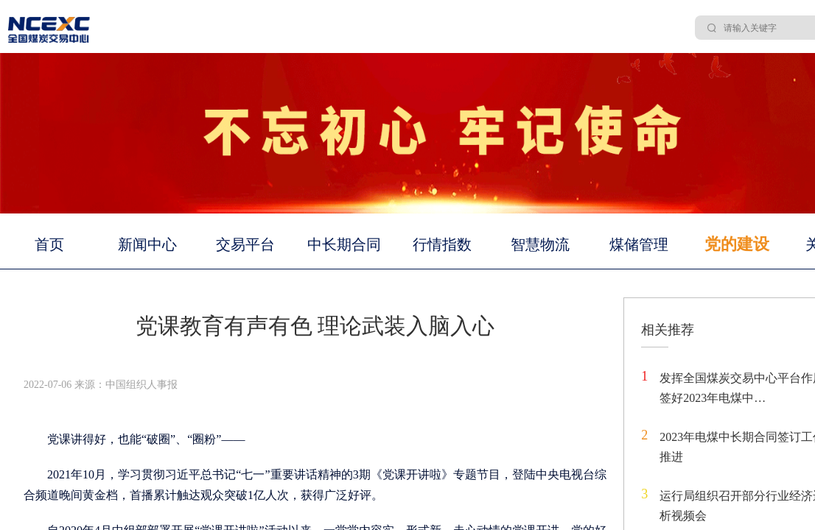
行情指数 (442, 244)
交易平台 (245, 244)
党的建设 (736, 244)
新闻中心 (147, 244)
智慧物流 (540, 244)
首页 (49, 244)
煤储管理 (638, 244)
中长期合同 (344, 244)
